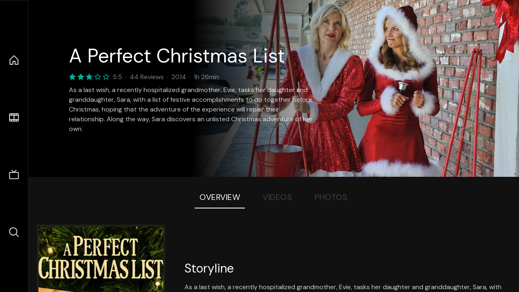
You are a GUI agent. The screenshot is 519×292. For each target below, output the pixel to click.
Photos (331, 197)
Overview (219, 197)
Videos (277, 197)
